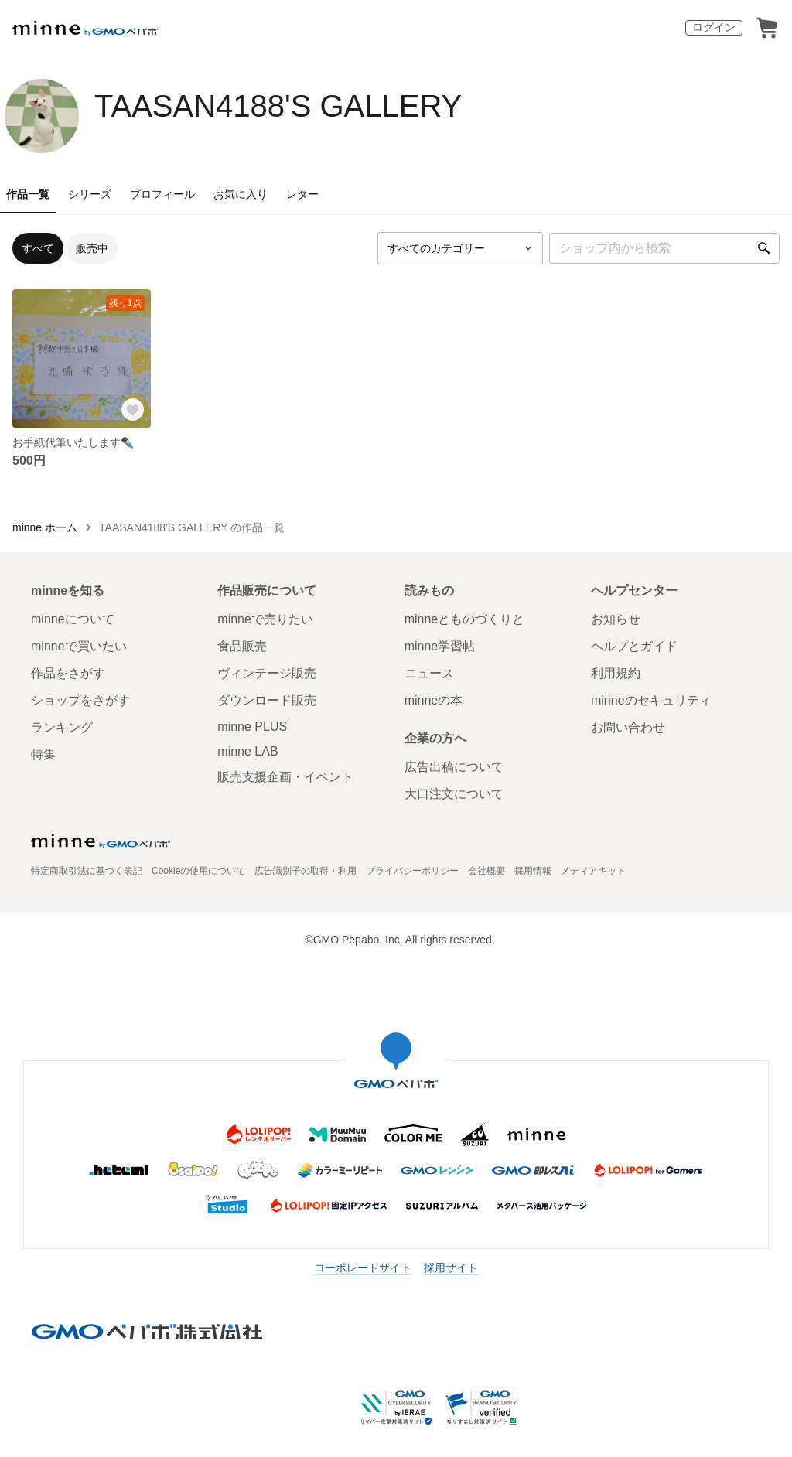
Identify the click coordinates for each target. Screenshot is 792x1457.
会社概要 (486, 870)
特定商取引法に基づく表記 (86, 870)
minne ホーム (44, 527)
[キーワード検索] (664, 248)
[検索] (764, 248)
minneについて (72, 619)
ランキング (62, 727)
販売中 (92, 248)
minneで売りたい (265, 619)
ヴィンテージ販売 (266, 673)
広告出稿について (454, 766)
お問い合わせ (628, 727)
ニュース (429, 673)
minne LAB (247, 751)
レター (302, 194)
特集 (43, 754)
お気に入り (240, 194)
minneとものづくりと (465, 619)
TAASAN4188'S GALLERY (278, 106)
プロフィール (162, 194)
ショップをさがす (80, 700)
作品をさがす (68, 673)
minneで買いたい (79, 646)
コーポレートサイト (362, 1267)
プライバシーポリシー (412, 870)
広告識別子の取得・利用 (305, 870)
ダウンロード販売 (266, 700)
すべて (38, 248)
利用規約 (615, 673)
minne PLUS (252, 726)
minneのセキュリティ (651, 700)
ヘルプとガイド (634, 646)
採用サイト (451, 1267)
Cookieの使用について (198, 870)
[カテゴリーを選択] (460, 248)
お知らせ (615, 619)
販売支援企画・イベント (285, 776)
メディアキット (593, 870)
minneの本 (434, 700)
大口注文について (454, 793)
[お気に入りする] (132, 409)
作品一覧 (28, 194)
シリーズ (89, 194)
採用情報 (532, 870)
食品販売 (242, 646)
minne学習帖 (440, 646)
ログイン (714, 27)
